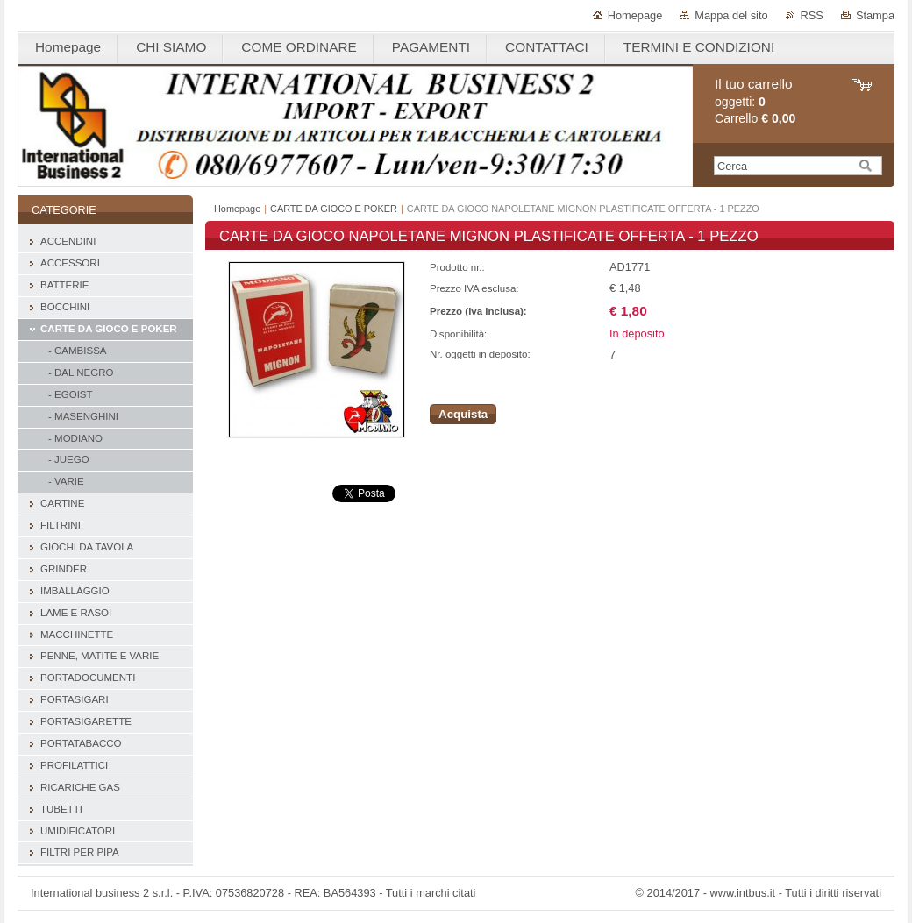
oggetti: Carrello (755, 101)
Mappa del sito (731, 15)
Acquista (463, 414)
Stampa (875, 15)
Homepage (635, 15)
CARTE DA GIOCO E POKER (333, 208)
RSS (812, 15)
